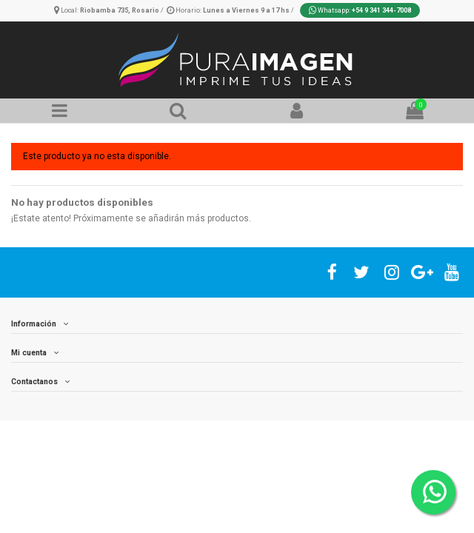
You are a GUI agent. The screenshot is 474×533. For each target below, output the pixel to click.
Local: (107, 10)
